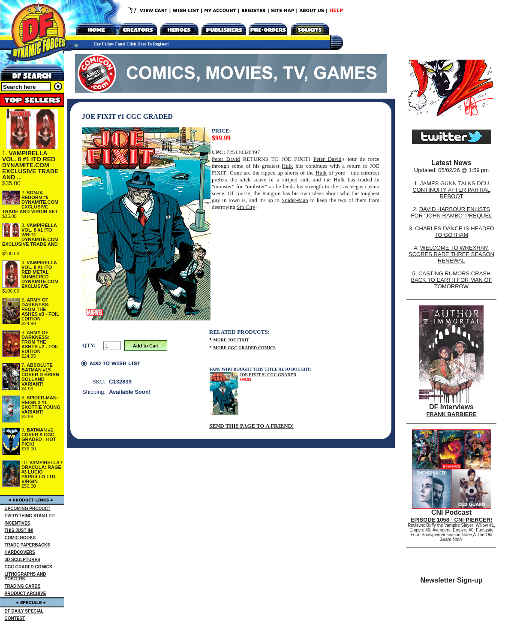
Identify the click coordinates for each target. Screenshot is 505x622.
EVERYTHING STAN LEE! (30, 515)
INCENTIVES (17, 523)
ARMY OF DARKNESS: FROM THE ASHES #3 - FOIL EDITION (40, 309)
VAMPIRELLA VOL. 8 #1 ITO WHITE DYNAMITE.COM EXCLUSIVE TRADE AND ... (30, 237)
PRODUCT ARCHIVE (25, 593)
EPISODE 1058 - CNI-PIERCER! (452, 519)
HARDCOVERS (20, 552)
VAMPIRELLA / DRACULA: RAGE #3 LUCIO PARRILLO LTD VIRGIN (41, 472)
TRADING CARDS (23, 586)
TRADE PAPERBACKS (28, 545)
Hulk (287, 166)
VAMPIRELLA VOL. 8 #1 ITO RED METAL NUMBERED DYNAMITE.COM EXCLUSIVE (39, 274)
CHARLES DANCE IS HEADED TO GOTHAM (454, 231)
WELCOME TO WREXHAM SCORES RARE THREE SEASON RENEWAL (451, 254)
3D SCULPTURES (22, 559)
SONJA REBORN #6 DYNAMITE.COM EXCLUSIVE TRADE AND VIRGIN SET (30, 202)
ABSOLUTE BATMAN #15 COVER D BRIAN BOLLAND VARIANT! (40, 374)
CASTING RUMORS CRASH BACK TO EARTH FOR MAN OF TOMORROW (451, 280)
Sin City (246, 207)
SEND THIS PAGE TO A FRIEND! (251, 426)
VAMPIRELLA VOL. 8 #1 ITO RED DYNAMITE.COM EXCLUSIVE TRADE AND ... (30, 165)
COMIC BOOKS (20, 537)
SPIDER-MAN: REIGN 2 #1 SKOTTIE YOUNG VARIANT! (40, 404)
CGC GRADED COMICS (28, 567)
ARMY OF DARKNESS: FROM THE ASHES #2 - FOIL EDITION (40, 342)
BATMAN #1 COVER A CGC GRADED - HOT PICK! (38, 437)
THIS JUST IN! (19, 530)
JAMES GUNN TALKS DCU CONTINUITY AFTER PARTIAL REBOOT (451, 189)
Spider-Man (295, 200)
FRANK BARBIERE (452, 414)
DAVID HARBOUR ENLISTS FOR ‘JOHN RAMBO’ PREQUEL (451, 212)
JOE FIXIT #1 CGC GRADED (268, 374)
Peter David (226, 159)
